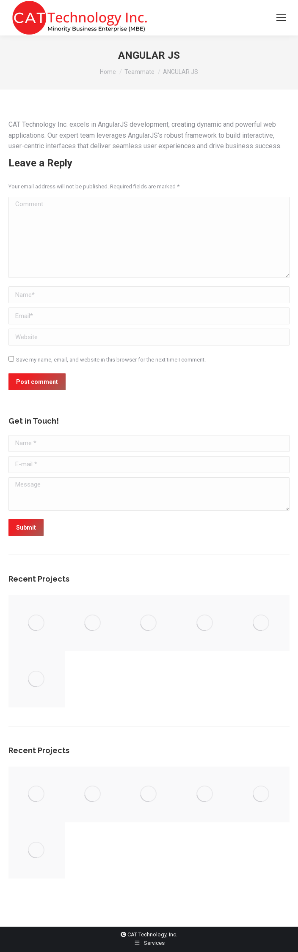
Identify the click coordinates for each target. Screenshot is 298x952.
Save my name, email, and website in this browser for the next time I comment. (111, 359)
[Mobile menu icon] (281, 17)
